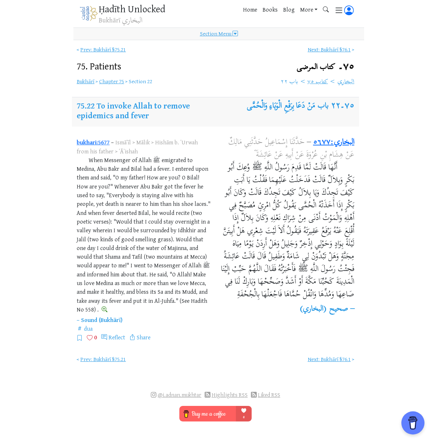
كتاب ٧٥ (317, 82)
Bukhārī (85, 81)
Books (270, 9)
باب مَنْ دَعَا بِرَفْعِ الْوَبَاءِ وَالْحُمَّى (287, 106)
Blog (289, 9)
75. (99, 66)
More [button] (306, 9)
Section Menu (219, 34)
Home (250, 9)
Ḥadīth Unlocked (132, 9)
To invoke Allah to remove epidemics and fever (133, 110)
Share (143, 337)
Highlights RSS (230, 395)
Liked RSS (269, 395)
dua (88, 328)
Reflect (116, 337)
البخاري (345, 82)
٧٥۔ (325, 67)
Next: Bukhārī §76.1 (329, 49)
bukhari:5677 (93, 142)
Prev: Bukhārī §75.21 (103, 49)
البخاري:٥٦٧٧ (333, 142)
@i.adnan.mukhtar (179, 395)
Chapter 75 (111, 81)
